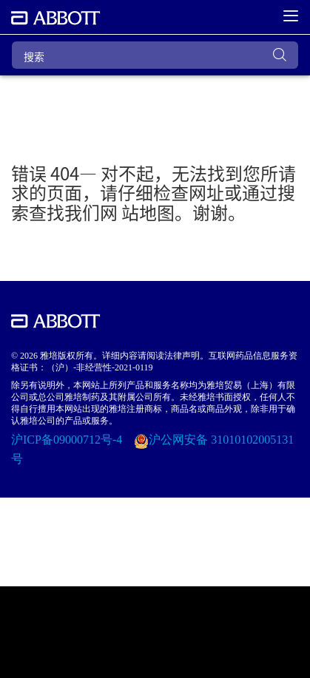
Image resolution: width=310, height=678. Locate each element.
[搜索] (155, 55)
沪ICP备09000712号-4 (68, 439)
